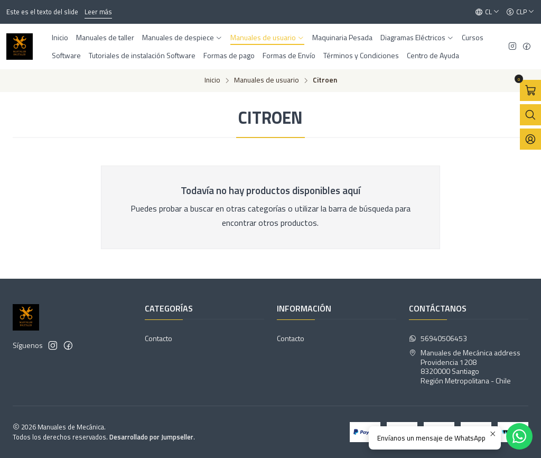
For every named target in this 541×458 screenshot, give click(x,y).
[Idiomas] (487, 12)
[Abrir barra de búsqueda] (530, 114)
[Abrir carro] (530, 90)
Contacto (158, 338)
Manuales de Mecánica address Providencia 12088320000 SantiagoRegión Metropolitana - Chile (464, 366)
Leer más (98, 11)
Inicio (212, 80)
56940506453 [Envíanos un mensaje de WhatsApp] (438, 338)
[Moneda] (520, 12)
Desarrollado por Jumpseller (151, 437)
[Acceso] (530, 139)
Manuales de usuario (266, 80)
